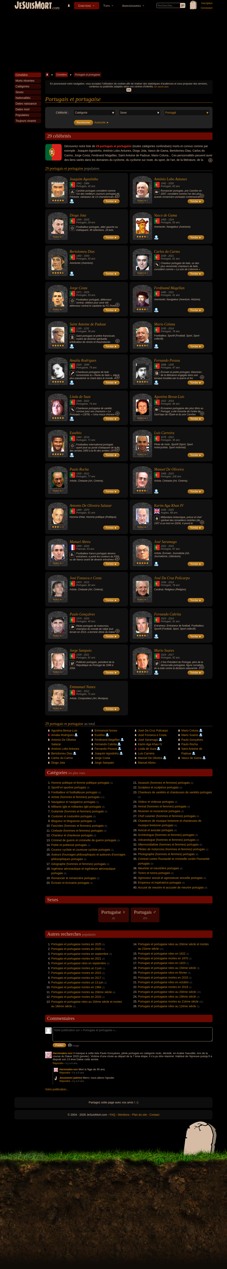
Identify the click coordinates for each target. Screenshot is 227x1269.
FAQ (112, 1114)
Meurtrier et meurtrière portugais (158, 868)
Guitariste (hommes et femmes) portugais (77, 811)
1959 (79, 546)
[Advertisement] (113, 41)
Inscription (207, 3)
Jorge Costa (78, 288)
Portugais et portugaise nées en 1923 (162, 963)
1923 (163, 618)
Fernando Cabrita (167, 614)
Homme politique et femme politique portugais (80, 782)
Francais (81, 549)
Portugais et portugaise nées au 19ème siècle (167, 996)
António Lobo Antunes (170, 179)
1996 (79, 219)
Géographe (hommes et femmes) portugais (78, 864)
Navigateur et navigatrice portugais (73, 802)
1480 (163, 292)
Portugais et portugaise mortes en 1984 (76, 987)
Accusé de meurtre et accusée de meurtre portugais (171, 887)
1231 (86, 328)
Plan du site (139, 1114)
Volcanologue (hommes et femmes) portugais (167, 839)
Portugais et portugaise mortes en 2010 (76, 996)
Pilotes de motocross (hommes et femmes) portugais (171, 849)
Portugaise (82, 367)
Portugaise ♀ (113, 914)
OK (128, 89)
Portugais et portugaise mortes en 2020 (76, 949)
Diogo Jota (78, 215)
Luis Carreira (164, 433)
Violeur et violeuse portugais (156, 801)
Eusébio (75, 433)
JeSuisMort (33, 5)
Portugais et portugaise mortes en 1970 (163, 958)
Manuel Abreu (80, 542)
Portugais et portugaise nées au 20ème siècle (167, 992)
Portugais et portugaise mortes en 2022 (76, 972)
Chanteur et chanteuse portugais (72, 835)
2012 (171, 437)
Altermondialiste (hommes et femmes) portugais (168, 844)
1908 (163, 473)
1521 (171, 292)
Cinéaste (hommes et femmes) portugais (77, 830)
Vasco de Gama (165, 215)
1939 (163, 255)
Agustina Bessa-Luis (169, 397)
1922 (163, 401)
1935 (163, 328)
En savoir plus (161, 86)
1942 (79, 183)
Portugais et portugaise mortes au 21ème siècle (168, 1001)
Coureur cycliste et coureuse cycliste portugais (80, 849)
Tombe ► (111, 201)
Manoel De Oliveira (169, 469)
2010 (171, 546)
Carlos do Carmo (167, 252)
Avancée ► (102, 122)
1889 (79, 509)
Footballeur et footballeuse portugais (74, 792)
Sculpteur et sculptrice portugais (158, 787)
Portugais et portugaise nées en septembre (78, 963)
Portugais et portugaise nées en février (162, 972)
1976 (163, 437)
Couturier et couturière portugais (71, 816)
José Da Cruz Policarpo (172, 578)
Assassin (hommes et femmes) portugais (164, 782)
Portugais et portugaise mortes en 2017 (76, 977)
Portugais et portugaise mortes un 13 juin (77, 982)
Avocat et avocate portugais (155, 830)
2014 (171, 328)
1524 (171, 219)
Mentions (123, 1114)
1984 (86, 183)
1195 (79, 328)
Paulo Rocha (79, 469)
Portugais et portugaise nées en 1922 (162, 953)
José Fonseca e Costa (85, 578)
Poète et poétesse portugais (69, 845)
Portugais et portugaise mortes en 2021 (76, 958)
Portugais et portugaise (87, 74)
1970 (86, 509)
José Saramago (165, 542)
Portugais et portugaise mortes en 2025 (76, 944)
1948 (79, 401)
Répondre (58, 1063)
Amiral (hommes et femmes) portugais (162, 806)
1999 (86, 364)
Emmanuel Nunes (82, 687)
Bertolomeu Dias (82, 252)
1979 (79, 618)
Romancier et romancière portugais (73, 878)
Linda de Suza (80, 397)
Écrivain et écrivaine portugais (70, 882)
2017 (171, 654)
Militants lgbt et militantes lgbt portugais (76, 806)
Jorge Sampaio (81, 650)
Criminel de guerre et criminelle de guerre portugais (83, 840)
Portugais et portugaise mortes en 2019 (163, 987)
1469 (163, 219)
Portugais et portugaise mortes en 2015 (163, 977)
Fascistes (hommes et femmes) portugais (77, 825)
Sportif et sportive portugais (68, 787)
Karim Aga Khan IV (169, 506)
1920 (79, 364)
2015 (171, 473)
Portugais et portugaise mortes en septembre (79, 953)
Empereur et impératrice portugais (159, 882)
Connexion (207, 8)
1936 (163, 509)
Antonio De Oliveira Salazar (91, 506)
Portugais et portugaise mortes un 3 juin (76, 968)
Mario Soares (164, 650)
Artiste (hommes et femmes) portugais (75, 797)
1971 (79, 292)
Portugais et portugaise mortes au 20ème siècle (81, 992)
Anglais (165, 512)
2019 (171, 401)
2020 (86, 618)
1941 (79, 691)
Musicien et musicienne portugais (159, 811)
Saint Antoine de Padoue (88, 324)
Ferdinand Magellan (169, 288)
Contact (154, 1114)
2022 (86, 401)
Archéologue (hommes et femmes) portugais (166, 835)
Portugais (81, 186)
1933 (79, 582)
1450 (79, 255)
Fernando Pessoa (167, 360)
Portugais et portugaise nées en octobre (163, 982)
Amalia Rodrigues (83, 360)
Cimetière (84, 5)
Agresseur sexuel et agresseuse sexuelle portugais (170, 877)
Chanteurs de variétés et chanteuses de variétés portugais (175, 792)
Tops (106, 5)
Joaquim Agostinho (84, 179)
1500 (86, 255)
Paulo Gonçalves (82, 614)
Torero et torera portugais (154, 873)
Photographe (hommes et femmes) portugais (166, 854)
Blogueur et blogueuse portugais (71, 821)
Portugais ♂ (145, 914)
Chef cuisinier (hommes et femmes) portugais (167, 816)
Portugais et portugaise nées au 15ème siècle (167, 968)
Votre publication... (57, 1089)
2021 (171, 255)
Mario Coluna (164, 324)
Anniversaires (131, 5)
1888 (163, 364)
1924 (163, 654)
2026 (171, 183)
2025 (86, 219)
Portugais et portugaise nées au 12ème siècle (167, 1006)
